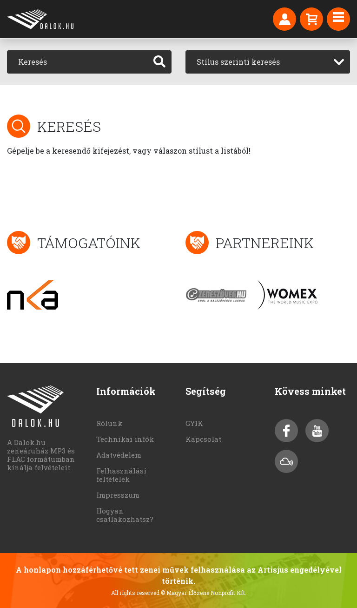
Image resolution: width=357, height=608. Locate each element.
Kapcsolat (203, 439)
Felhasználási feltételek (121, 475)
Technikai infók (125, 439)
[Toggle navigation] (338, 19)
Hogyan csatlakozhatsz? (124, 515)
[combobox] (267, 62)
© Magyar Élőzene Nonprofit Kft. (203, 592)
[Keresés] (77, 62)
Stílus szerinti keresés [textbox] (238, 62)
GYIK (194, 423)
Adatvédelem (118, 454)
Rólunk (109, 423)
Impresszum (117, 495)
